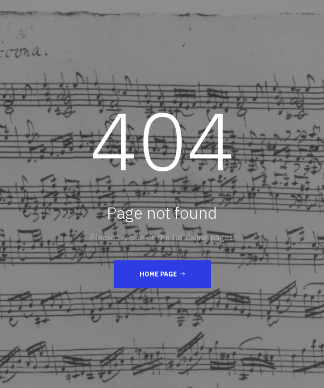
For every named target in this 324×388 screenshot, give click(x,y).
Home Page (162, 273)
